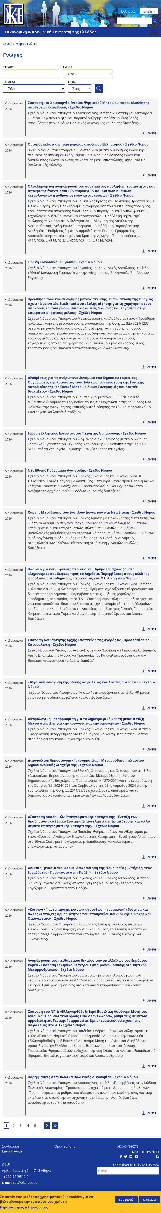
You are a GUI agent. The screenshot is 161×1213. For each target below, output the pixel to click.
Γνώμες (19, 44)
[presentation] (128, 1184)
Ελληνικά (128, 11)
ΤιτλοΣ (8, 67)
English (148, 11)
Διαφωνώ (149, 1199)
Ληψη (151, 133)
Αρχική (7, 44)
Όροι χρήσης (64, 1146)
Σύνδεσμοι (10, 1146)
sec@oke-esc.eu (25, 1182)
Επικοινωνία (12, 1151)
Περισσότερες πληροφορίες (24, 1207)
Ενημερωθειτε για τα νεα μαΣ (136, 1164)
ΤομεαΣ (9, 82)
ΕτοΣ (72, 82)
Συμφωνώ (126, 1200)
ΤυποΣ (67, 67)
